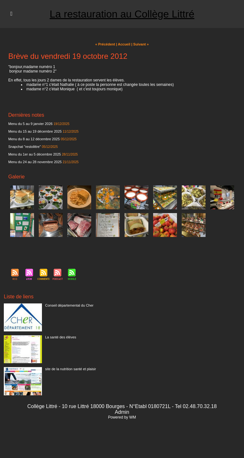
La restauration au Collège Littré (122, 14)
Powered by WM (122, 417)
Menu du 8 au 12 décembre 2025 (34, 139)
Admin (122, 412)
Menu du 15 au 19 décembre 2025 (35, 131)
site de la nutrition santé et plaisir (70, 369)
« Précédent (105, 44)
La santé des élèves (60, 337)
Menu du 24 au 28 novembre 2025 (35, 162)
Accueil (124, 44)
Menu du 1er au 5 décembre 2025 (34, 154)
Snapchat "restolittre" (24, 147)
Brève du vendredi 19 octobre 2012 (67, 56)
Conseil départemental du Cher (69, 305)
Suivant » (141, 44)
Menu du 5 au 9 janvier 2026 (30, 124)
